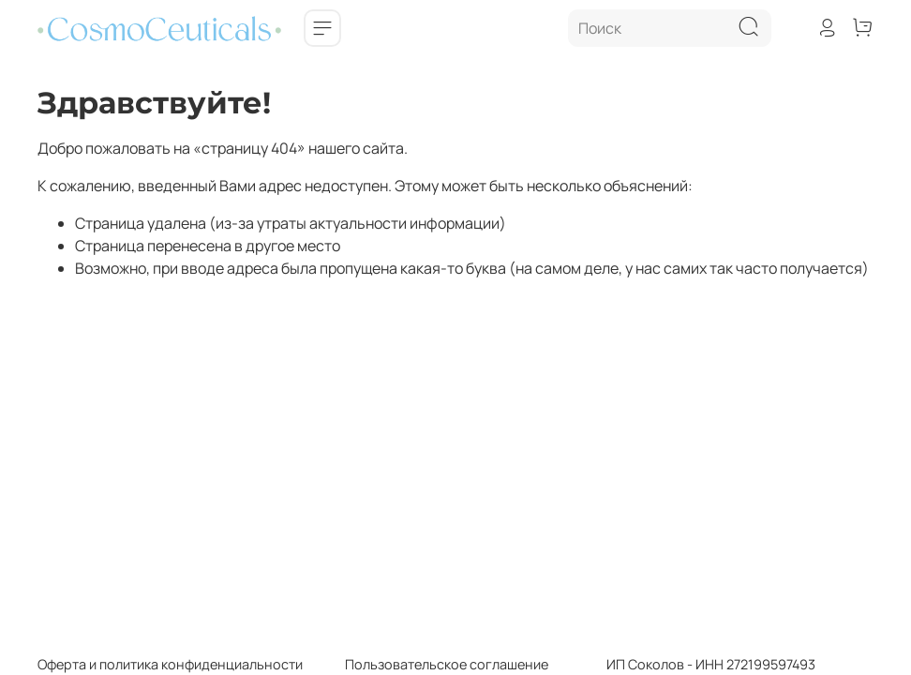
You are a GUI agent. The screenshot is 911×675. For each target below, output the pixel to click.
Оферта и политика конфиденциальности (170, 664)
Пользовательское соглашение (425, 664)
